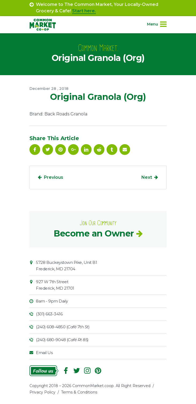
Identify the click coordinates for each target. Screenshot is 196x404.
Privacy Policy (42, 392)
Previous (53, 177)
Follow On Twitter (47, 149)
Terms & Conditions (79, 392)
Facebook (34, 149)
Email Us (44, 352)
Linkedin (86, 149)
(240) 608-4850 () (62, 326)
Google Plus (73, 149)
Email (124, 149)
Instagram (87, 370)
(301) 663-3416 (49, 313)
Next (146, 177)
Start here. (84, 10)
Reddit (99, 149)
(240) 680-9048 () (62, 339)
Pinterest (60, 149)
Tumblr (112, 149)
